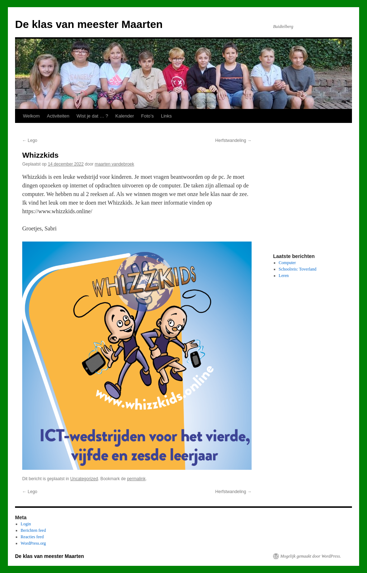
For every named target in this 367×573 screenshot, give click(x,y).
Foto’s (147, 116)
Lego (29, 140)
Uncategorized (84, 478)
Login (26, 523)
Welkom (31, 116)
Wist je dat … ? (92, 116)
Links (166, 116)
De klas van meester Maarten (89, 24)
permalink (136, 478)
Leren (284, 275)
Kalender (124, 116)
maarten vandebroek (114, 164)
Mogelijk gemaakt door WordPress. (310, 556)
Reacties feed (32, 536)
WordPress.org (33, 543)
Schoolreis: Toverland (297, 269)
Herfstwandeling (233, 140)
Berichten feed (33, 530)
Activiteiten (58, 116)
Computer (287, 262)
